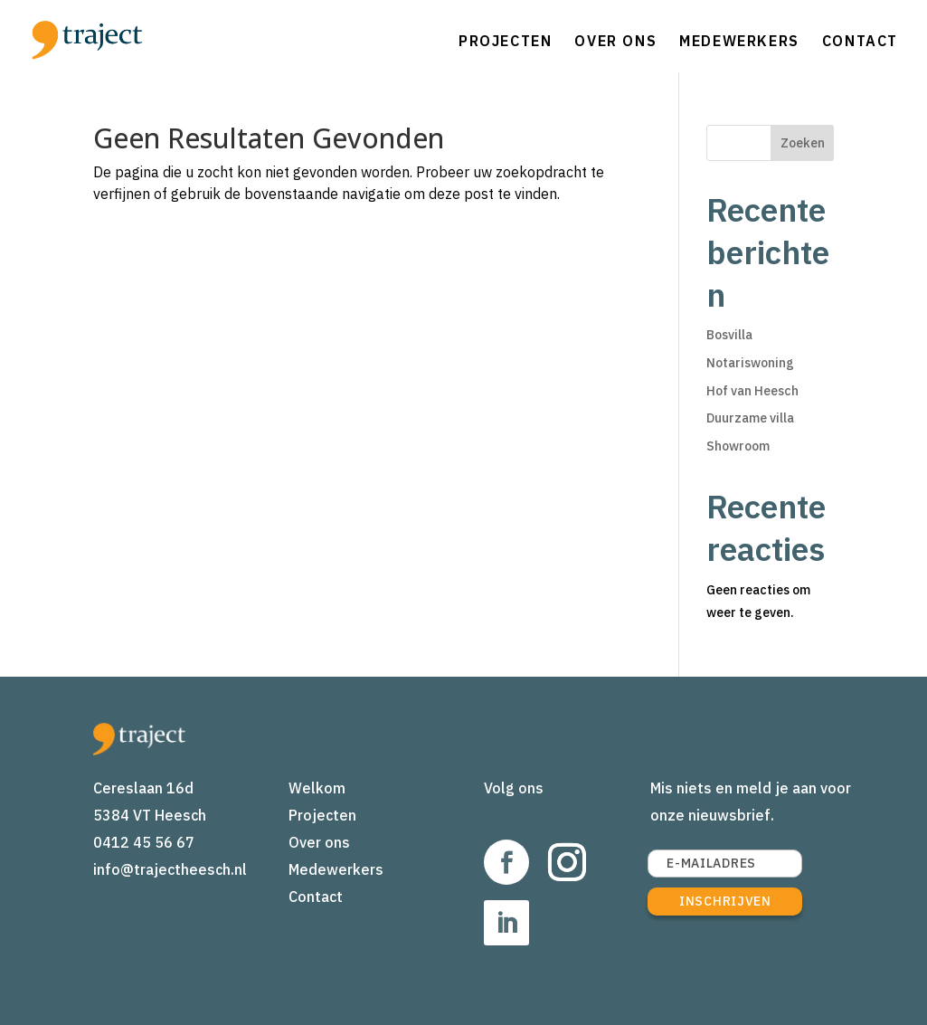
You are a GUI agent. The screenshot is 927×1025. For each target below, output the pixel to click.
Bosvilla (729, 335)
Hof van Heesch (752, 391)
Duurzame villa (750, 418)
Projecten (505, 41)
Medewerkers (739, 41)
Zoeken (802, 143)
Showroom (738, 446)
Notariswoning (750, 363)
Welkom (317, 788)
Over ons (615, 41)
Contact (860, 41)
